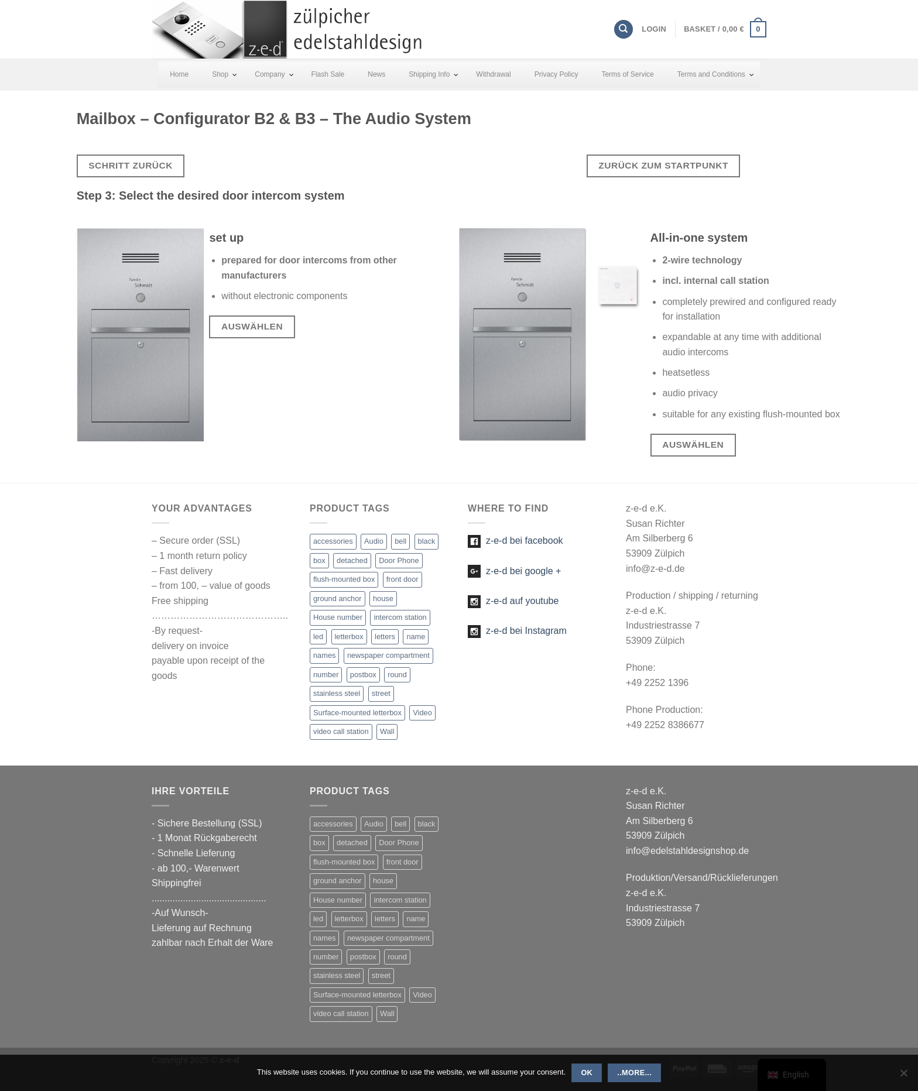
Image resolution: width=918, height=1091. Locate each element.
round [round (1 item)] (397, 674)
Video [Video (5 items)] (422, 712)
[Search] (623, 29)
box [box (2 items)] (319, 560)
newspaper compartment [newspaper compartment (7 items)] (388, 655)
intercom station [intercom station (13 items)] (400, 617)
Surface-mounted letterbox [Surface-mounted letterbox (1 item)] (357, 712)
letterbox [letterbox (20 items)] (349, 636)
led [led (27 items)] (318, 636)
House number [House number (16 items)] (337, 617)
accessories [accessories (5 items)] (333, 541)
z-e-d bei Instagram (517, 631)
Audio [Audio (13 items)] (373, 541)
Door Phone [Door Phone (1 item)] (399, 560)
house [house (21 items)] (383, 598)
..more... (634, 1073)
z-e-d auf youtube (513, 601)
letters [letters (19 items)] (385, 636)
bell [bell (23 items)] (400, 541)
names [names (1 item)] (324, 655)
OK (586, 1073)
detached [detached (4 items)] (352, 560)
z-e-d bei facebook (515, 541)
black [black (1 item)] (427, 541)
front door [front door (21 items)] (402, 579)
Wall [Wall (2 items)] (387, 731)
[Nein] (903, 1076)
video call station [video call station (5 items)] (341, 731)
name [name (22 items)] (415, 636)
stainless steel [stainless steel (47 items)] (336, 693)
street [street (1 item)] (381, 693)
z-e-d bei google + (514, 571)
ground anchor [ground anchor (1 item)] (337, 598)
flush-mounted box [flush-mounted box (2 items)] (344, 579)
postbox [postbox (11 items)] (363, 674)
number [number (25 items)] (325, 674)
